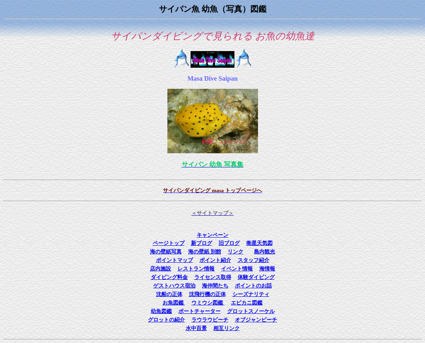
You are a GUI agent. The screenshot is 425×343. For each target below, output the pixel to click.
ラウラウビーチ (209, 320)
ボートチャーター (199, 311)
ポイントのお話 (253, 286)
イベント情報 (237, 269)
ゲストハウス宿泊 (174, 286)
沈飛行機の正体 (207, 294)
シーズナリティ (250, 294)
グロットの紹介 (166, 320)
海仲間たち (215, 286)
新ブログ (201, 243)
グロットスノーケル (251, 311)
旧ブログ (229, 243)
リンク (235, 252)
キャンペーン (212, 235)
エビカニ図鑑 (246, 303)
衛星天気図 (259, 243)
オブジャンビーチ (256, 320)
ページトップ (168, 243)
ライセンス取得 (212, 277)
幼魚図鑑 (161, 311)
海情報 (267, 269)
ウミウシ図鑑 (207, 303)
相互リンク (226, 328)
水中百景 (196, 328)
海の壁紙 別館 (204, 252)
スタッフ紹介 (253, 260)
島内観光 (264, 252)
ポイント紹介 (215, 260)
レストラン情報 (196, 269)
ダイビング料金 (169, 277)
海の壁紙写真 (166, 252)
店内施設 (160, 269)
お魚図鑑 (174, 303)
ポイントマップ (174, 260)
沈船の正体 (169, 294)
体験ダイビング (256, 277)
